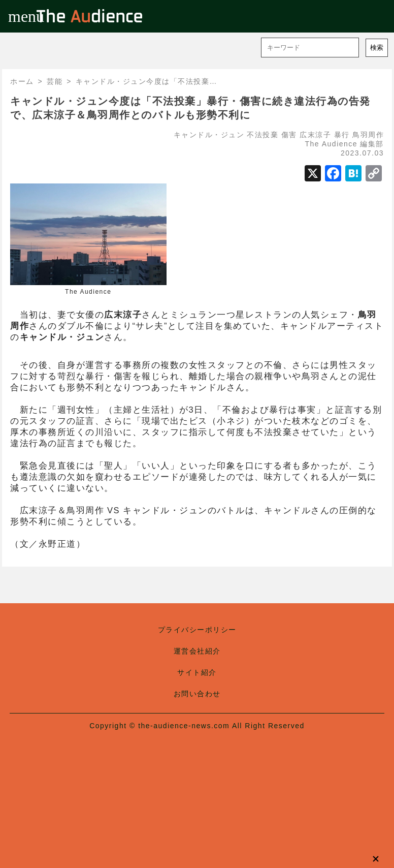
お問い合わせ (197, 694)
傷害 (289, 135)
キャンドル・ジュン (209, 135)
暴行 (342, 135)
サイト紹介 (197, 672)
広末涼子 (315, 135)
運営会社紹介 (197, 651)
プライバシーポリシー (197, 630)
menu (16, 16)
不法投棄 (262, 135)
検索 (376, 47)
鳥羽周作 (368, 135)
